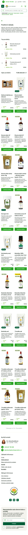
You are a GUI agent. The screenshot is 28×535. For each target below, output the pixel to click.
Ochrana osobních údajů (7, 483)
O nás (2, 457)
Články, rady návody (6, 467)
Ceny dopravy (4, 476)
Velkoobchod (5, 460)
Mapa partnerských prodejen (8, 462)
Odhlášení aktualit (5, 478)
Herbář (3, 464)
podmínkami (20, 527)
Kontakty (3, 469)
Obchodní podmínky (6, 480)
